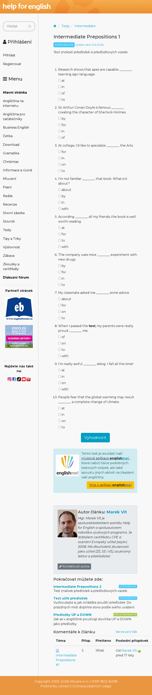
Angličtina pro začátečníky (14, 116)
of (61, 93)
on (62, 164)
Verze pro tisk (126, 632)
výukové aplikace (105, 458)
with (63, 209)
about (64, 190)
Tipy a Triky (12, 239)
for (62, 125)
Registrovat (12, 64)
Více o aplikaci (110, 485)
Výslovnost (11, 247)
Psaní (7, 187)
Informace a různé (17, 170)
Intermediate (85, 26)
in (61, 87)
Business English (16, 127)
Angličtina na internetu (13, 103)
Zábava (8, 256)
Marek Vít (116, 512)
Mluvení (9, 179)
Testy (7, 230)
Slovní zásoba (14, 213)
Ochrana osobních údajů (91, 686)
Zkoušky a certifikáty (11, 266)
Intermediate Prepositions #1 (66, 660)
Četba (7, 136)
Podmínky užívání (55, 686)
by (62, 118)
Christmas (10, 162)
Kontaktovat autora (74, 566)
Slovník (9, 221)
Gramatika (11, 153)
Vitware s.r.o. (79, 681)
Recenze (10, 204)
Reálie (8, 196)
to (61, 99)
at (61, 80)
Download (11, 145)
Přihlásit (9, 55)
